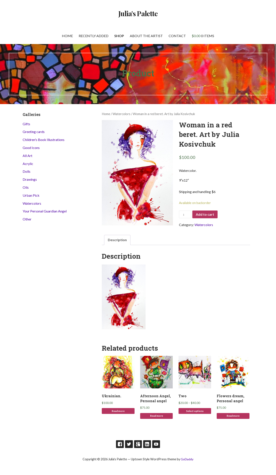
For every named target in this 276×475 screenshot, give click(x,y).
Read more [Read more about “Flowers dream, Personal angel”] (233, 415)
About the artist (146, 36)
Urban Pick (31, 195)
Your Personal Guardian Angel (45, 211)
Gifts (26, 124)
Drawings (30, 179)
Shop (119, 36)
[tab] (117, 240)
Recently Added (93, 36)
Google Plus (138, 444)
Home (67, 36)
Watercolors (121, 114)
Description (117, 240)
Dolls (26, 171)
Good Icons (31, 148)
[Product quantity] (185, 214)
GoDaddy (187, 459)
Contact (177, 36)
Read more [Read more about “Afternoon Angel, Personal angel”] (156, 415)
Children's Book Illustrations (43, 140)
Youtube (156, 444)
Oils (26, 187)
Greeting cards (34, 132)
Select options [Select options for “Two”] (195, 411)
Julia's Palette (138, 13)
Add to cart (205, 214)
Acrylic (28, 164)
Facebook (120, 444)
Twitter (129, 444)
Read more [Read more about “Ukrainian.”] (118, 411)
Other (27, 219)
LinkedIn (147, 444)
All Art (27, 156)
